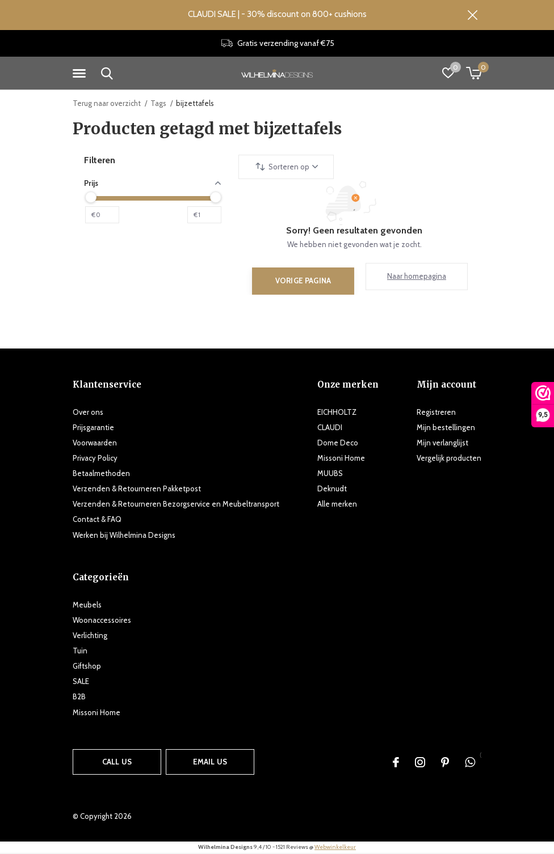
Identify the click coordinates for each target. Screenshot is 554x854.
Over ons (88, 412)
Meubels (87, 605)
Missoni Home (341, 458)
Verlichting (90, 635)
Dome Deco (337, 443)
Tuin (80, 651)
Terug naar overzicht (107, 103)
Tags (158, 103)
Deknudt (332, 489)
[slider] (90, 197)
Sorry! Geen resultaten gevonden (354, 231)
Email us (210, 762)
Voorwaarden (95, 443)
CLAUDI (329, 427)
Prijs (152, 183)
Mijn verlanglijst (442, 443)
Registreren (436, 412)
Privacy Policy (95, 458)
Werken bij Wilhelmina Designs (124, 535)
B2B (79, 697)
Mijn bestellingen (446, 427)
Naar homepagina (416, 277)
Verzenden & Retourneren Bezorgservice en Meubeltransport (176, 504)
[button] (81, 74)
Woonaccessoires (102, 620)
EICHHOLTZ (336, 412)
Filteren (99, 160)
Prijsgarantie (93, 427)
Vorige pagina (303, 281)
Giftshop (87, 667)
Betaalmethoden (101, 474)
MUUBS (330, 474)
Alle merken (337, 504)
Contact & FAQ (97, 520)
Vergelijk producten (449, 458)
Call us (117, 762)
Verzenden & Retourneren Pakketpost (137, 489)
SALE (81, 682)
